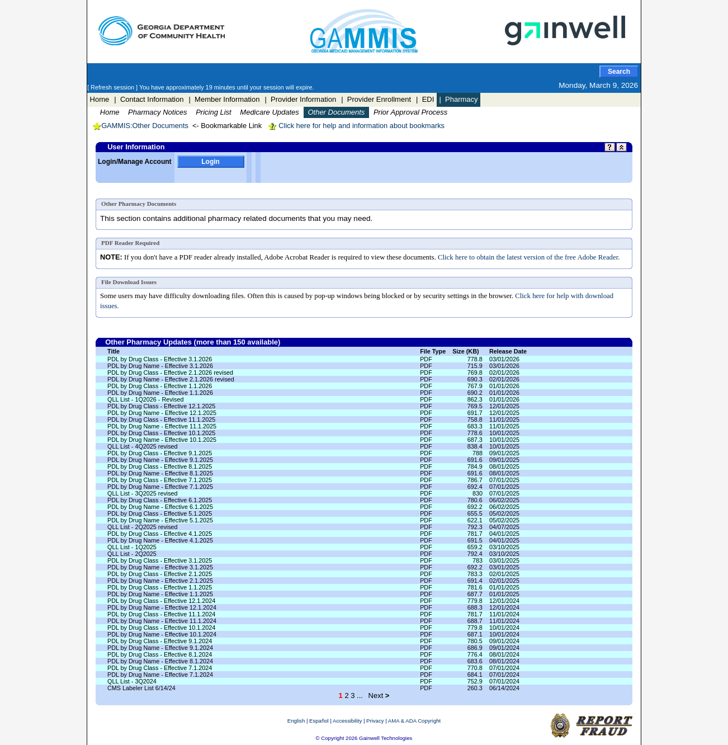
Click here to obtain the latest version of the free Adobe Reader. (529, 257)
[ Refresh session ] (113, 87)
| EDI (425, 99)
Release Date (508, 351)
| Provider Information (300, 99)
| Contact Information (148, 99)
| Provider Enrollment (376, 99)
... (360, 695)
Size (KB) (465, 351)
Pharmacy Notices (157, 112)
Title (113, 351)
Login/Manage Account (135, 162)
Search (619, 72)
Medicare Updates (269, 112)
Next (379, 695)
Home (100, 99)
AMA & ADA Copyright (414, 721)
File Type (433, 351)
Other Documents (336, 112)
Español (319, 721)
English (296, 721)
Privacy (375, 721)
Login (210, 162)
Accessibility (347, 721)
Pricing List (213, 112)
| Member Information (223, 99)
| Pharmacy (458, 99)
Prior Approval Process (410, 112)
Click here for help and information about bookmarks (356, 125)
